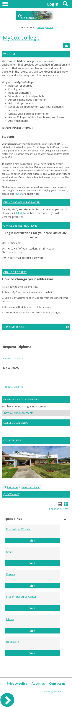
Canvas (10, 574)
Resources (12, 487)
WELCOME (9, 54)
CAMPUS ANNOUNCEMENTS (21, 399)
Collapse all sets (58, 509)
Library (10, 619)
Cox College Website (18, 529)
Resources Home (31, 487)
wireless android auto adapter (49, 393)
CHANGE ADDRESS (15, 272)
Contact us (57, 684)
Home (40, 27)
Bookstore (12, 641)
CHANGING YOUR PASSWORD (21, 202)
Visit (45, 540)
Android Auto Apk (33, 378)
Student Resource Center (21, 596)
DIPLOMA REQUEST (15, 327)
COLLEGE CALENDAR (16, 422)
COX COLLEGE (12, 440)
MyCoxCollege (21, 37)
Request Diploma (13, 358)
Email (9, 551)
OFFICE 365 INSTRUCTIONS (20, 225)
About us (38, 684)
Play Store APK (51, 382)
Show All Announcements (18, 413)
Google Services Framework (25, 382)
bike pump (24, 393)
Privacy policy (17, 684)
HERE (18, 193)
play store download (15, 375)
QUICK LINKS (11, 494)
